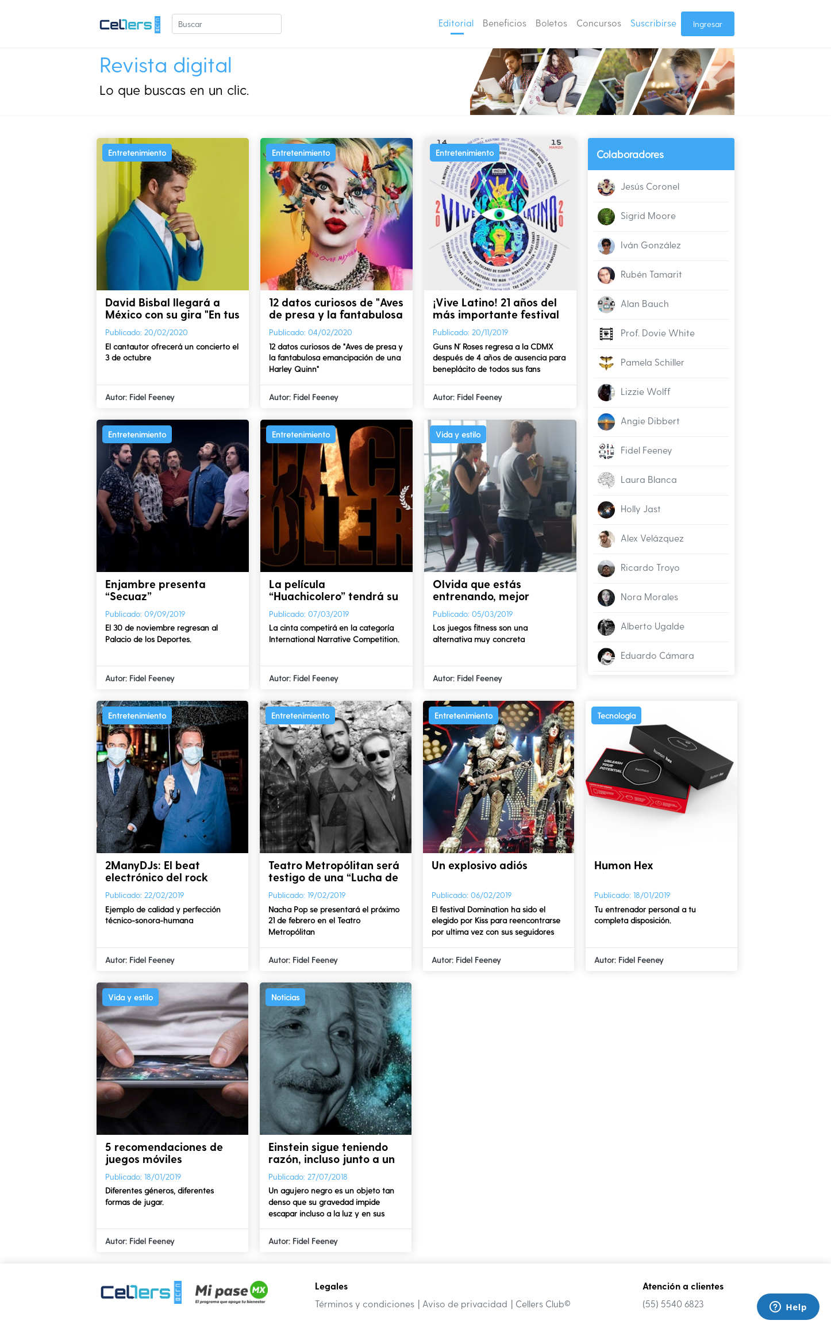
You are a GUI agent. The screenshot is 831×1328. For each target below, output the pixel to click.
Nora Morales (638, 598)
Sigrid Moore (637, 216)
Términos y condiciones (364, 1303)
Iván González (639, 246)
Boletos (551, 22)
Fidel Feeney (635, 451)
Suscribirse (653, 22)
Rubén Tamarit (640, 275)
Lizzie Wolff (634, 392)
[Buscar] (227, 24)
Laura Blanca (637, 480)
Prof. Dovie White (646, 334)
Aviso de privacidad (464, 1303)
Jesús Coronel (638, 187)
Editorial (456, 22)
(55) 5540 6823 (673, 1303)
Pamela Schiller (641, 363)
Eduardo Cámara (646, 656)
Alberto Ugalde (641, 627)
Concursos (598, 22)
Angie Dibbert (639, 422)
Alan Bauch (633, 304)
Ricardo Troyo (639, 568)
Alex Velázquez (641, 539)
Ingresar (707, 24)
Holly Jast (629, 510)
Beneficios (504, 22)
